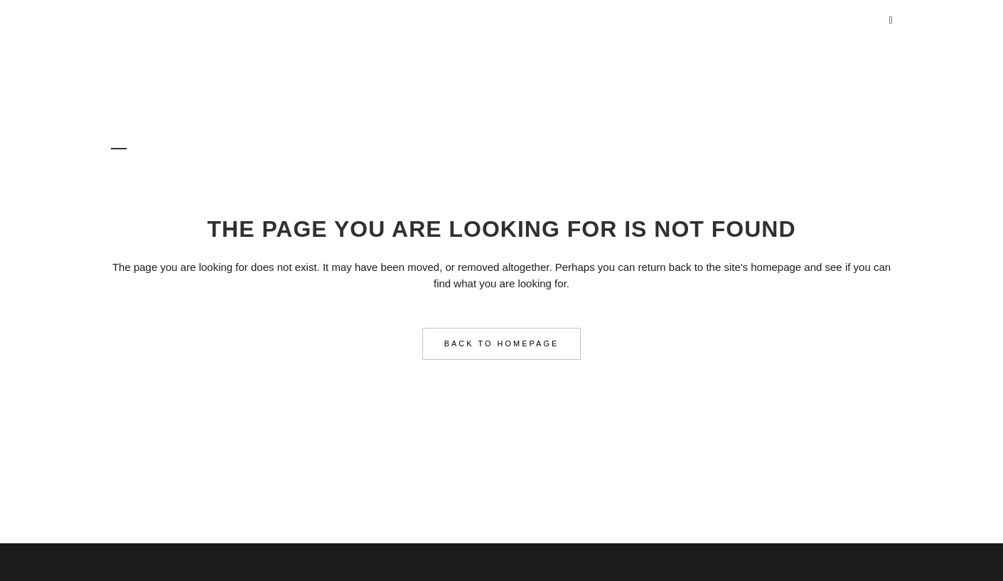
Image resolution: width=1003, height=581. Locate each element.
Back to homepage (501, 343)
